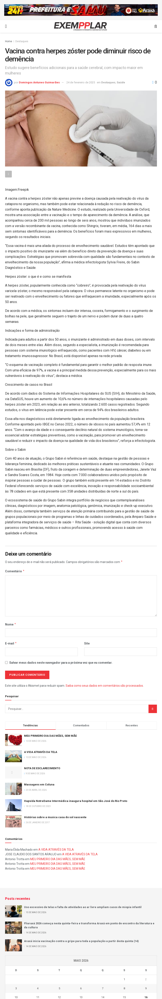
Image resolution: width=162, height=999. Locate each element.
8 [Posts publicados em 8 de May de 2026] (124, 988)
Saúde (121, 82)
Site (87, 643)
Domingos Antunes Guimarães (39, 82)
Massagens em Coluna (39, 784)
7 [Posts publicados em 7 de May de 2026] (102, 988)
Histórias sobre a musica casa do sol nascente (55, 817)
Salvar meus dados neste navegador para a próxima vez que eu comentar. (60, 662)
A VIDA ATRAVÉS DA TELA (40, 752)
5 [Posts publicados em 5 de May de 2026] (59, 988)
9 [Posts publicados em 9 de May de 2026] (146, 988)
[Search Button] (152, 709)
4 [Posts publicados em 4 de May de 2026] (37, 988)
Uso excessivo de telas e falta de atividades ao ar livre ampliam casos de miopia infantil (83, 907)
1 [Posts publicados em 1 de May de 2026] (124, 979)
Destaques (21, 41)
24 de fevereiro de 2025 (80, 82)
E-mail (11, 643)
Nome (10, 624)
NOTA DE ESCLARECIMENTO (42, 768)
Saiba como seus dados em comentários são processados (104, 685)
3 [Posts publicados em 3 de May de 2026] (16, 988)
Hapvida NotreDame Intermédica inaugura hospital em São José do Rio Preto (75, 801)
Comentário (15, 571)
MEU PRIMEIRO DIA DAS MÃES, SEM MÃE (50, 735)
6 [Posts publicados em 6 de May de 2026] (81, 988)
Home (8, 41)
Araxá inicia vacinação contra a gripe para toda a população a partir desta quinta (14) (81, 941)
